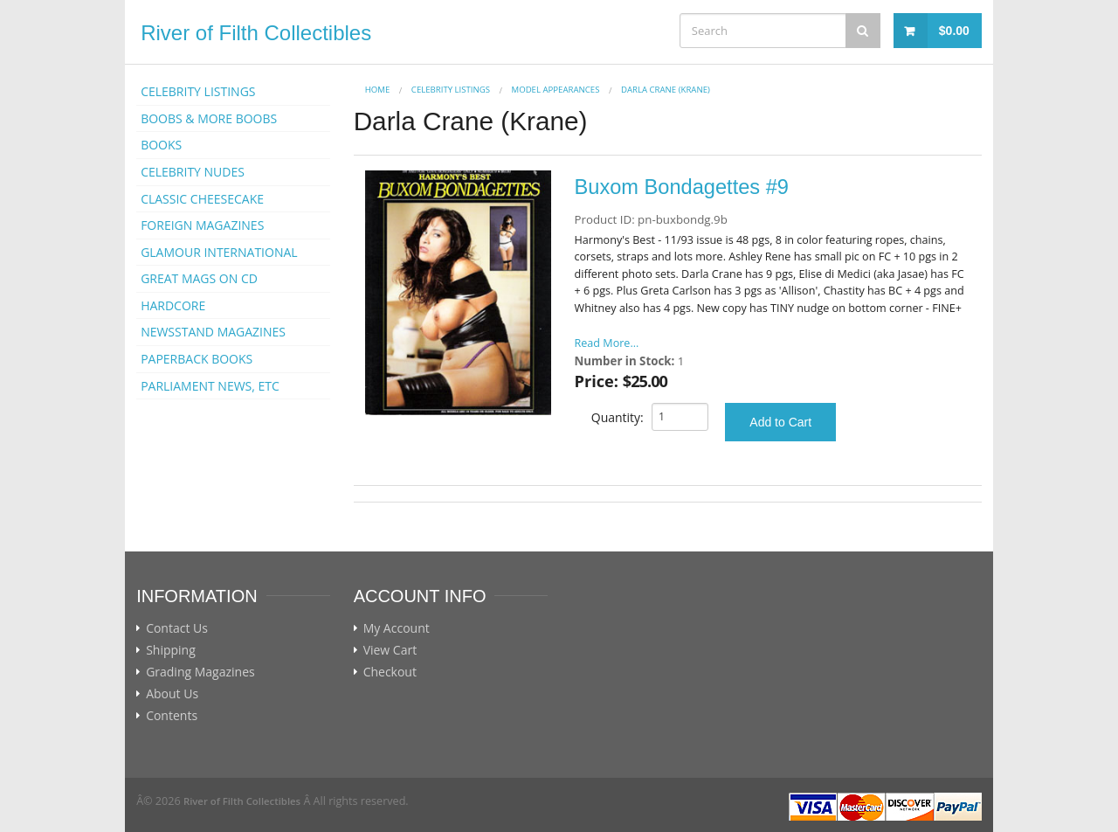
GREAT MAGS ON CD (199, 278)
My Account (396, 628)
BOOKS (161, 144)
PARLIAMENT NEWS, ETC (210, 386)
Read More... (607, 343)
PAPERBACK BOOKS (196, 358)
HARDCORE (173, 305)
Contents (171, 716)
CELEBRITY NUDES (193, 171)
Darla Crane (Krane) (665, 89)
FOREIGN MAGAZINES (202, 225)
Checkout (390, 672)
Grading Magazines (200, 672)
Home (377, 89)
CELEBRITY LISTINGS (198, 91)
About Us (172, 694)
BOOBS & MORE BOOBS (209, 118)
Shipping (171, 650)
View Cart (390, 650)
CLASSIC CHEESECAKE (202, 199)
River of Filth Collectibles (256, 33)
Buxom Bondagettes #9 (682, 187)
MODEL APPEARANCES (556, 89)
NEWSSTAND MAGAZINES (213, 331)
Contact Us (177, 628)
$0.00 (954, 31)
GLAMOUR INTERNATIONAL (219, 252)
